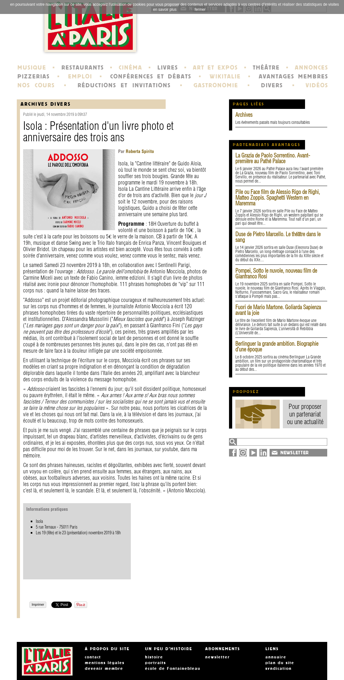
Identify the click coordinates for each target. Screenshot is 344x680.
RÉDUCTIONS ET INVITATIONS (124, 85)
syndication (278, 668)
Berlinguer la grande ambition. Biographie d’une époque (276, 346)
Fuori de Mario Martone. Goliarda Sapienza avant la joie (278, 310)
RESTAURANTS (82, 67)
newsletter (217, 657)
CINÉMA (130, 67)
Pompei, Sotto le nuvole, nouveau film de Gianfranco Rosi (276, 273)
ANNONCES (311, 67)
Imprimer (38, 604)
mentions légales (104, 663)
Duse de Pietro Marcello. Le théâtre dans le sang (278, 236)
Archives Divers (46, 104)
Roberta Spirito (139, 151)
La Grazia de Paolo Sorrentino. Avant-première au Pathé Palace (272, 158)
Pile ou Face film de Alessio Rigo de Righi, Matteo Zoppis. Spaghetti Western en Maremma (277, 197)
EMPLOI (80, 76)
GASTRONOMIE (216, 85)
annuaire (275, 657)
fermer (200, 9)
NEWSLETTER (294, 452)
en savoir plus (164, 9)
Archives (243, 114)
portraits (155, 663)
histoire (154, 657)
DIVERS (272, 85)
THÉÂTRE (266, 67)
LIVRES (167, 67)
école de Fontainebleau (173, 668)
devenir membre (104, 668)
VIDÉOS (317, 85)
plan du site (279, 663)
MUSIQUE (31, 67)
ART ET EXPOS (215, 67)
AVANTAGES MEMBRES (293, 76)
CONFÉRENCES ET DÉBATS (150, 76)
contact (93, 657)
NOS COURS (36, 85)
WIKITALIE (225, 76)
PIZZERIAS (33, 76)
